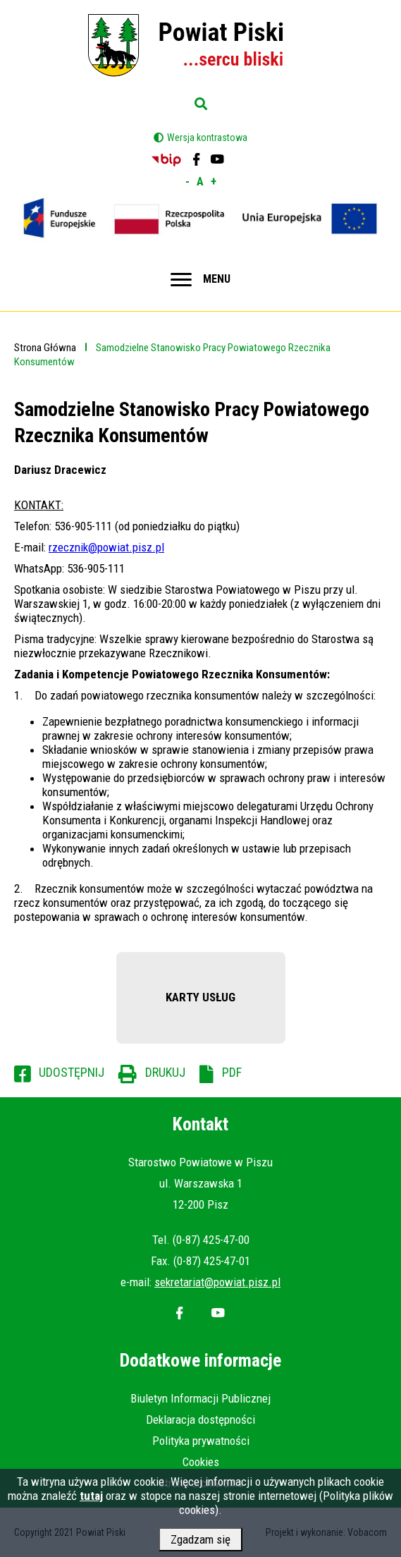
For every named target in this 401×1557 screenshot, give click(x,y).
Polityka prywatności (200, 1441)
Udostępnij (71, 1072)
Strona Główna (45, 347)
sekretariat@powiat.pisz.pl (217, 1282)
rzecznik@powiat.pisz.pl (106, 547)
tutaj (91, 1501)
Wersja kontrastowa (207, 137)
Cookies (201, 1462)
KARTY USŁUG (200, 997)
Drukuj (165, 1072)
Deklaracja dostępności (200, 1419)
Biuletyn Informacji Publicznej (200, 1398)
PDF (232, 1072)
